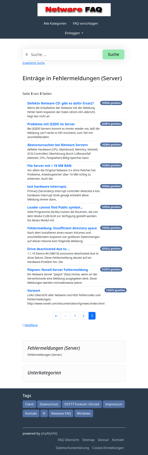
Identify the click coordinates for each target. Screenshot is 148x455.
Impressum (113, 404)
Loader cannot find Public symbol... (55, 207)
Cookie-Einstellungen (108, 448)
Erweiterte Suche (34, 63)
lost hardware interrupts (46, 186)
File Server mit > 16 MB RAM (49, 165)
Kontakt (31, 413)
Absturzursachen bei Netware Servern (57, 145)
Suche (113, 54)
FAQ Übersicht (68, 440)
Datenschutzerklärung (72, 448)
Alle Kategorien (55, 23)
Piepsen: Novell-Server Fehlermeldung (57, 270)
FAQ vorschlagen (85, 23)
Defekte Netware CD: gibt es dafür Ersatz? (60, 103)
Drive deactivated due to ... (48, 249)
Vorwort (33, 290)
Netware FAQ (61, 413)
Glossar (103, 440)
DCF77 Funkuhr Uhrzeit (81, 404)
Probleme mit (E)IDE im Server (51, 124)
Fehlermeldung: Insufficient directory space (62, 228)
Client (29, 404)
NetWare (31, 325)
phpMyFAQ (49, 433)
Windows (84, 413)
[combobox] (74, 54)
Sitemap (88, 440)
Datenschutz (49, 404)
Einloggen (73, 33)
